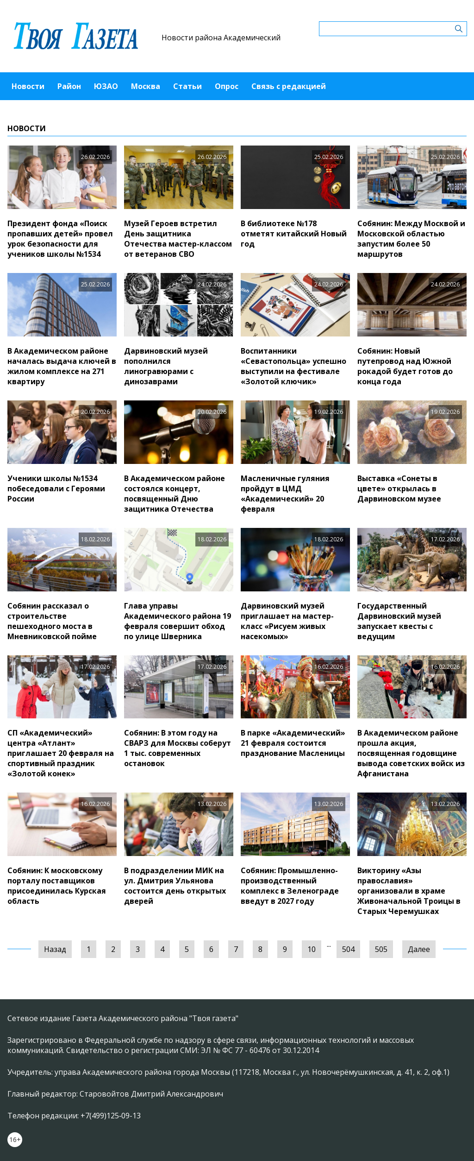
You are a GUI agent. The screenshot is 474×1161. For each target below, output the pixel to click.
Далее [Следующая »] (419, 949)
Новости (28, 86)
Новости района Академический (221, 37)
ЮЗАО (106, 86)
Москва (145, 86)
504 (348, 949)
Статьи (187, 86)
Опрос (226, 86)
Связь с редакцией (288, 86)
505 (381, 949)
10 (311, 949)
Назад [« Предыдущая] (55, 949)
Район (69, 86)
